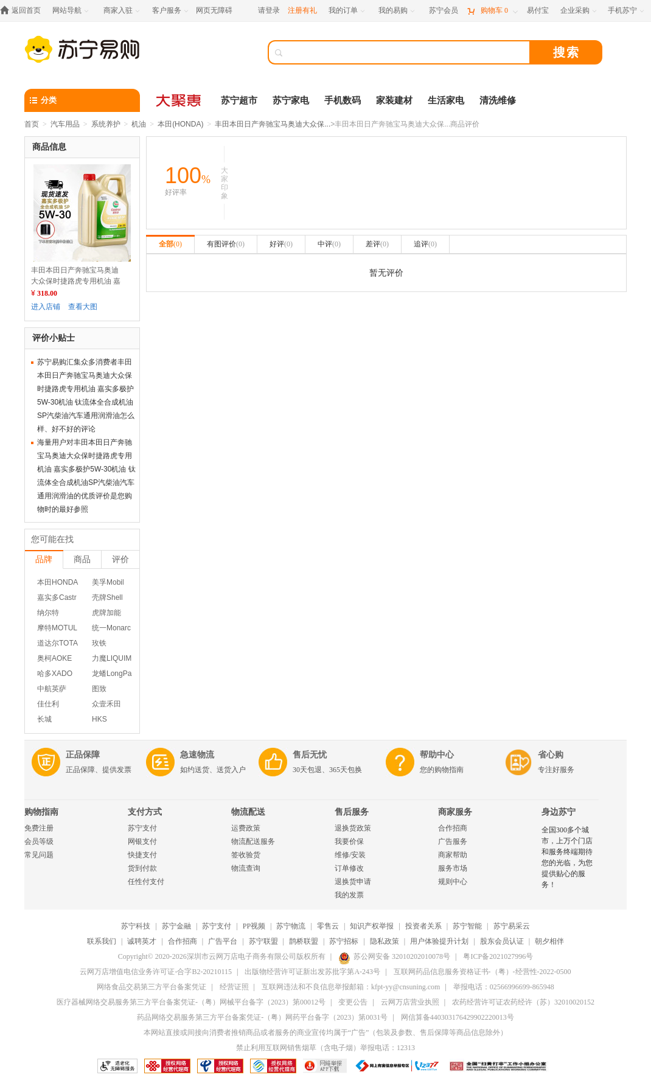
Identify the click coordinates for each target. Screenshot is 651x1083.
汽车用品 (65, 124)
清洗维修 (497, 100)
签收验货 (245, 855)
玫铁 (99, 643)
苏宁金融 (176, 926)
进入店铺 (45, 306)
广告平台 (222, 941)
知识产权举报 (372, 926)
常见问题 (39, 855)
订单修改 (349, 868)
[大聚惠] (179, 100)
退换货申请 (353, 881)
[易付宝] (538, 10)
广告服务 (452, 841)
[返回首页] (23, 10)
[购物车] (492, 10)
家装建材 (394, 100)
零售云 (328, 926)
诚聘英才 (141, 941)
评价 (120, 559)
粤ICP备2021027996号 (498, 956)
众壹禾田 (106, 704)
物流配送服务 (253, 841)
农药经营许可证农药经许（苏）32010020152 (523, 1002)
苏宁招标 (343, 941)
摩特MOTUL (57, 628)
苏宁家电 (291, 100)
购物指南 (41, 812)
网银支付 (142, 841)
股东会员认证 (502, 941)
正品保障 (83, 754)
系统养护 (105, 124)
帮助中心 (437, 754)
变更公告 (352, 1002)
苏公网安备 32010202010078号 (394, 956)
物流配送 (248, 812)
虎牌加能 (106, 612)
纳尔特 (48, 612)
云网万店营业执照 (410, 1002)
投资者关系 (423, 926)
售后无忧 (310, 754)
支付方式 (145, 812)
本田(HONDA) (180, 124)
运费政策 (245, 828)
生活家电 (446, 100)
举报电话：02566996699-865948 (503, 987)
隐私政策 (384, 941)
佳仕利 (48, 704)
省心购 (550, 754)
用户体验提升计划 (439, 941)
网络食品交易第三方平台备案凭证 (151, 987)
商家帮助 (452, 855)
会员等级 (39, 841)
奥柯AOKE (54, 658)
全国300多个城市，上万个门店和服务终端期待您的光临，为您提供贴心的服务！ (567, 857)
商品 (82, 559)
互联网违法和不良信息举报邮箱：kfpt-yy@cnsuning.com (351, 987)
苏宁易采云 (511, 926)
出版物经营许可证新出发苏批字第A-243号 (312, 971)
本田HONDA (57, 582)
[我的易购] (397, 10)
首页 (31, 124)
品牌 (43, 559)
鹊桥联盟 (303, 941)
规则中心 (452, 881)
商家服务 (455, 812)
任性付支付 (146, 881)
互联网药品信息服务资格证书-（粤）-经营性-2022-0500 (482, 971)
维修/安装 (350, 855)
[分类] (82, 100)
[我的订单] (347, 10)
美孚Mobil (108, 582)
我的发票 (349, 895)
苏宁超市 (239, 100)
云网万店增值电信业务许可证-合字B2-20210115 (156, 971)
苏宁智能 (467, 926)
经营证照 (234, 987)
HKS (99, 719)
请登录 (269, 10)
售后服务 (352, 812)
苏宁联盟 (263, 941)
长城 (44, 719)
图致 (99, 688)
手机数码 (342, 100)
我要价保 (349, 841)
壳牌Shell (107, 597)
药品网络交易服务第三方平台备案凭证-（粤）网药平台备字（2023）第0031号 (262, 1017)
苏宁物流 (290, 926)
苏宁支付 (142, 828)
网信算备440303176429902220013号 (457, 1017)
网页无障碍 (214, 10)
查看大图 (82, 306)
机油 (138, 124)
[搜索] (407, 52)
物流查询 (245, 868)
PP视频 (254, 926)
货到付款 (142, 868)
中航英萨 (51, 688)
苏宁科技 (135, 926)
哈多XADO (54, 673)
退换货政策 (353, 828)
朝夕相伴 (549, 941)
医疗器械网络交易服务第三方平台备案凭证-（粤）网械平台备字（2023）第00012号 (191, 1002)
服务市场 (452, 868)
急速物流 (197, 754)
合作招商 (452, 828)
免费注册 (39, 828)
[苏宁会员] (443, 10)
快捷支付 (142, 855)
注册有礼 (302, 10)
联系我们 (101, 941)
